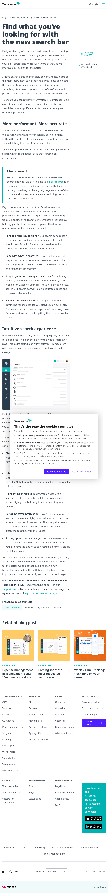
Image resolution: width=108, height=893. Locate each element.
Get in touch (93, 723)
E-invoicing (9, 847)
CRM (4, 702)
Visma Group (100, 887)
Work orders (8, 751)
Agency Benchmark (39, 726)
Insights (6, 733)
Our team (60, 714)
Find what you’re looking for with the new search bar (34, 17)
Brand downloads (64, 726)
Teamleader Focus (11, 786)
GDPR (58, 804)
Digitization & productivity (49, 607)
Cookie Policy (47, 463)
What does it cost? (11, 770)
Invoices (6, 708)
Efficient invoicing (89, 847)
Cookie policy (62, 798)
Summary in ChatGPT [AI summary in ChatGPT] (88, 53)
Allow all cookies (56, 471)
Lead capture (9, 745)
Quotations (8, 720)
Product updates (12, 607)
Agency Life (35, 733)
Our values (61, 708)
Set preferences (81, 471)
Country (39, 871)
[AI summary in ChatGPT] (17, 871)
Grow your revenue (62, 847)
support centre (10, 589)
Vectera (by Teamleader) (8, 800)
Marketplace (35, 720)
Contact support (90, 714)
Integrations (8, 764)
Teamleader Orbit (11, 792)
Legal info (60, 786)
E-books (33, 708)
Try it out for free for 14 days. (41, 593)
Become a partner (91, 702)
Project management (13, 726)
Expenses (7, 714)
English (94, 4)
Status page (35, 798)
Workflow (28, 607)
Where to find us (64, 733)
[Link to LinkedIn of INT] (3, 871)
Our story (60, 702)
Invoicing (40, 847)
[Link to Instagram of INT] (10, 871)
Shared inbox (9, 758)
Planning (7, 739)
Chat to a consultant (92, 708)
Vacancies (60, 720)
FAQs (31, 792)
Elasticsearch (56, 181)
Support (33, 786)
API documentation (39, 739)
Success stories (37, 714)
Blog (4, 17)
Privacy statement (64, 792)
